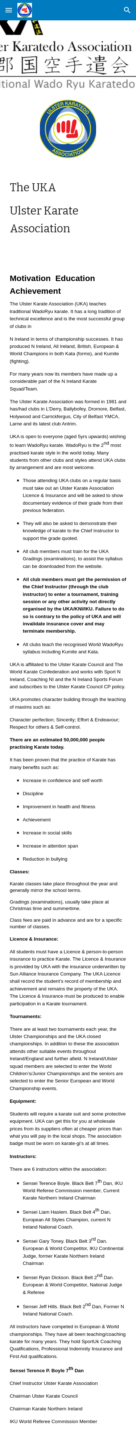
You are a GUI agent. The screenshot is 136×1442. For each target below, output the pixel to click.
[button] (8, 10)
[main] (68, 208)
